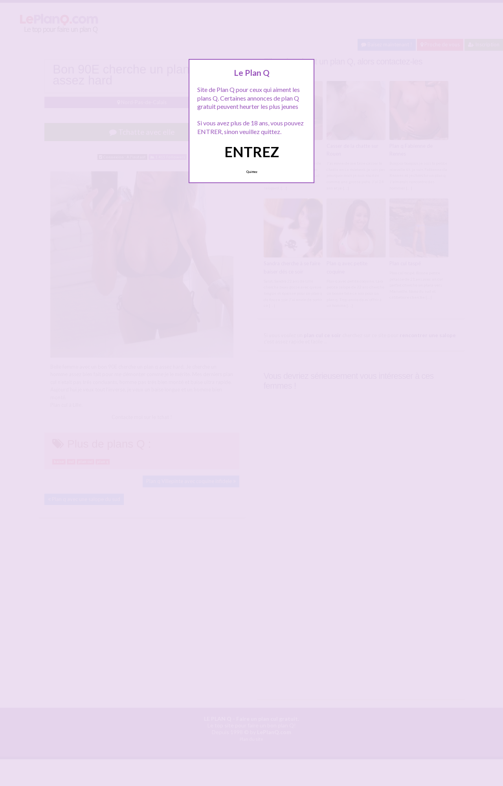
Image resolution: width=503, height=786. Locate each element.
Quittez (251, 172)
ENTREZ (251, 151)
